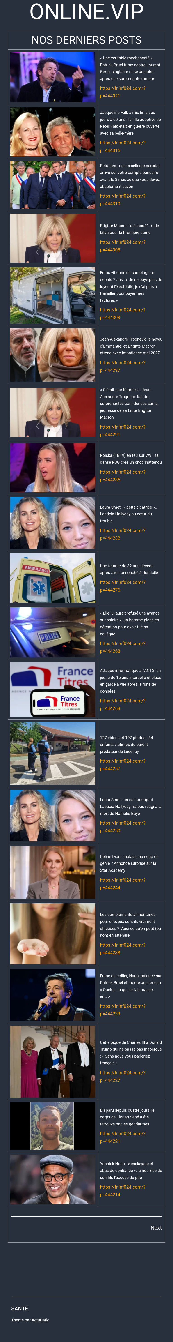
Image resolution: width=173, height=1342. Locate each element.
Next (156, 1228)
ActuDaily (40, 1320)
